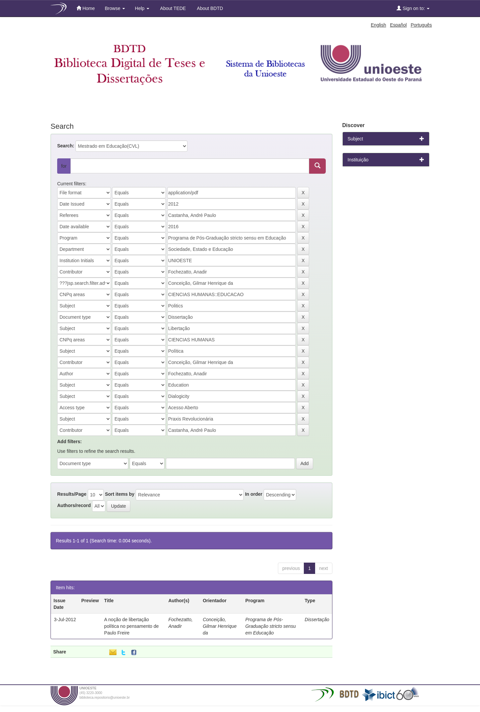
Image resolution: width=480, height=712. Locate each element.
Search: (65, 145)
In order (253, 494)
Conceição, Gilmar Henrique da (220, 626)
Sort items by (120, 494)
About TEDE (172, 8)
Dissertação (317, 619)
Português (421, 25)
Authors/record (74, 505)
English (378, 25)
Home (85, 8)
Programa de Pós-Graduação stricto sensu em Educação (270, 626)
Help (142, 8)
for (63, 166)
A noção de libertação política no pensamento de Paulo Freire (131, 626)
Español (398, 25)
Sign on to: (413, 8)
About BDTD (209, 8)
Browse (115, 8)
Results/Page (71, 494)
